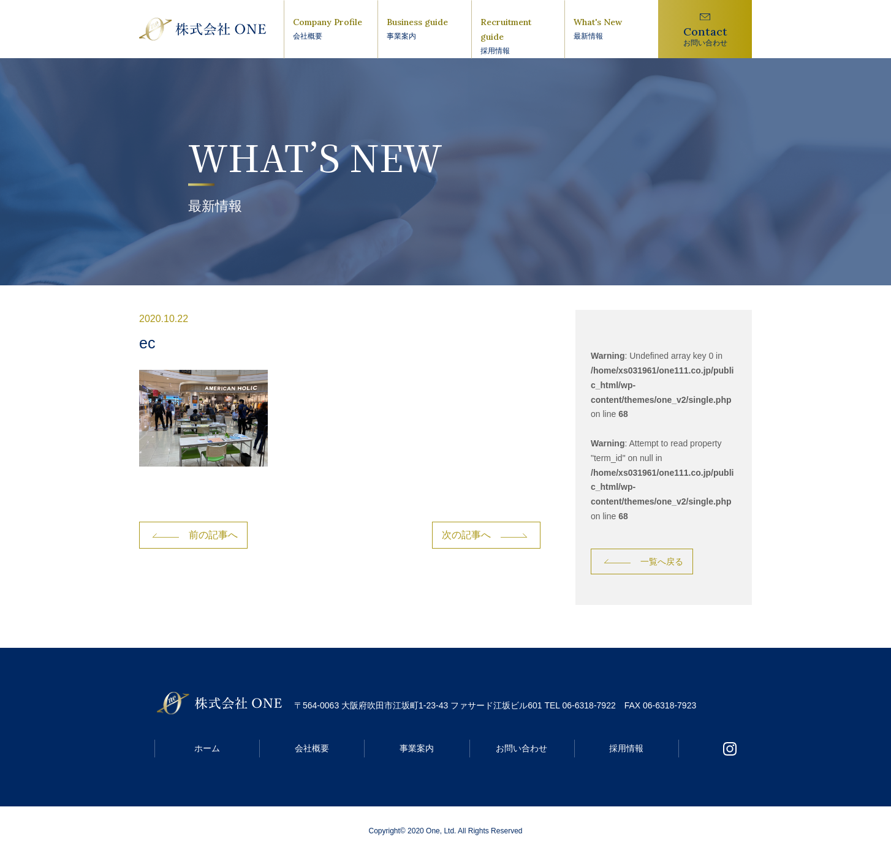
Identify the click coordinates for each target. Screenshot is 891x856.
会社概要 (312, 748)
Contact (705, 36)
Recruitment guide (518, 37)
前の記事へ (213, 535)
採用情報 (626, 748)
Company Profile (330, 29)
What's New (611, 29)
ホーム (207, 748)
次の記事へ (466, 535)
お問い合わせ (521, 748)
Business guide (424, 29)
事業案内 (417, 748)
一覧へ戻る (661, 561)
